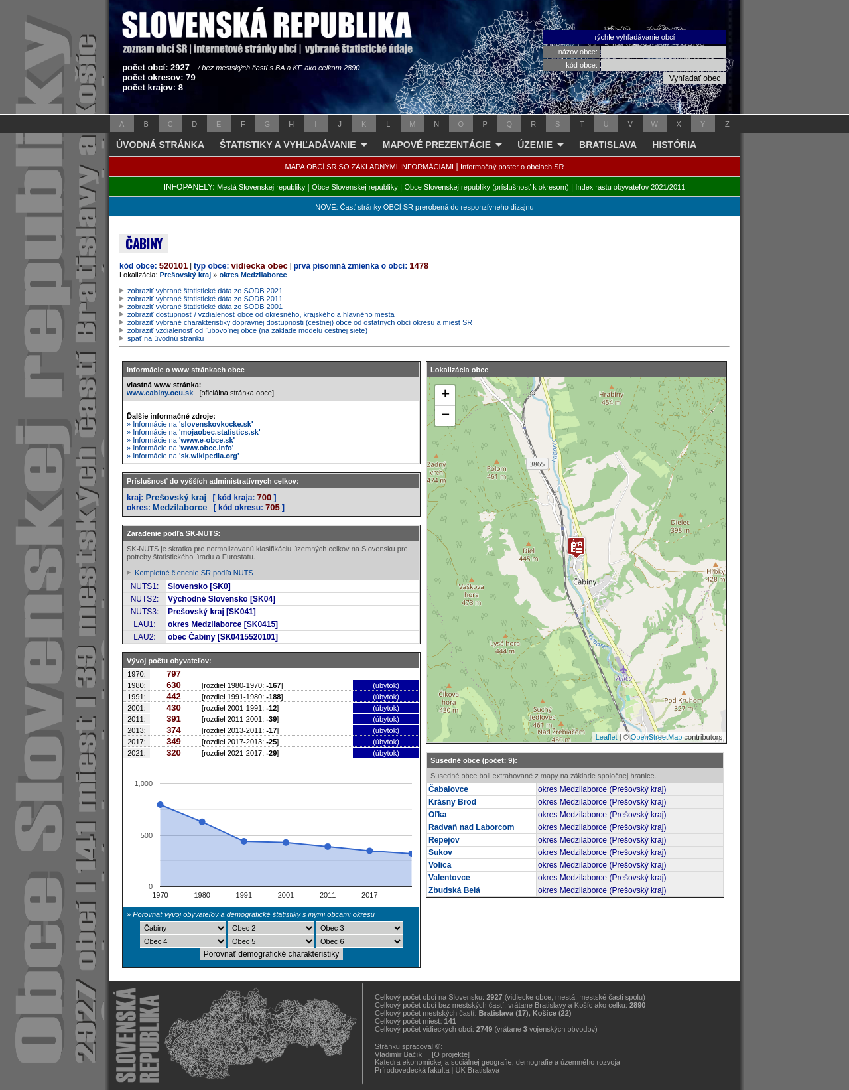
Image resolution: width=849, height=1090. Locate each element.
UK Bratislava (478, 1070)
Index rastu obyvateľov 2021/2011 (630, 187)
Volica (439, 865)
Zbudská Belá (454, 890)
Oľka (437, 814)
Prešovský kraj (186, 275)
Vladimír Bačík (398, 1054)
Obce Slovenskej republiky (355, 187)
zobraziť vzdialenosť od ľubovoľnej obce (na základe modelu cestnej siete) (247, 330)
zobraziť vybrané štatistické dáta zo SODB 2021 (205, 291)
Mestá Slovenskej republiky (261, 187)
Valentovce (449, 877)
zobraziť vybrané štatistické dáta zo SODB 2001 (205, 306)
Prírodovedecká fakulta (412, 1070)
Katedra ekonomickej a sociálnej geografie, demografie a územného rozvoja (497, 1062)
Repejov (444, 840)
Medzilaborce (180, 507)
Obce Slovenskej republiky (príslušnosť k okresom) (487, 187)
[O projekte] (451, 1054)
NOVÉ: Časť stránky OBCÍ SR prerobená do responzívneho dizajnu (424, 207)
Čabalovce (448, 789)
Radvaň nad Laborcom (471, 827)
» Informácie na (190, 424)
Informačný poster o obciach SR (512, 166)
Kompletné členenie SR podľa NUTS (194, 573)
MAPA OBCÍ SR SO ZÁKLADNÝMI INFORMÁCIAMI (369, 166)
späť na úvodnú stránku (165, 338)
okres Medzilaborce (253, 275)
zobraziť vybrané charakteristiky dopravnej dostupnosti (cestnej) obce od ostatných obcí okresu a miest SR (299, 322)
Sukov (440, 852)
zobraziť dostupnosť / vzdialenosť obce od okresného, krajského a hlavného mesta (261, 314)
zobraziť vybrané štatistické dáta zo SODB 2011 (205, 299)
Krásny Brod (452, 802)
